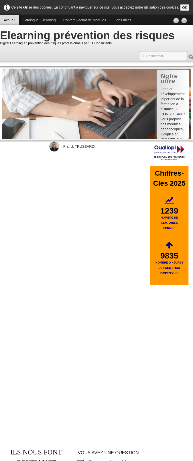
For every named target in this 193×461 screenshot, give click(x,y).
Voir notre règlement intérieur (96, 406)
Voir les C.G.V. (162, 406)
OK (184, 8)
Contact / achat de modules (84, 20)
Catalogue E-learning (39, 20)
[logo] (89, 38)
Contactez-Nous (113, 192)
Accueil (9, 20)
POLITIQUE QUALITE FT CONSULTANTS (36, 340)
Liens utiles (122, 20)
